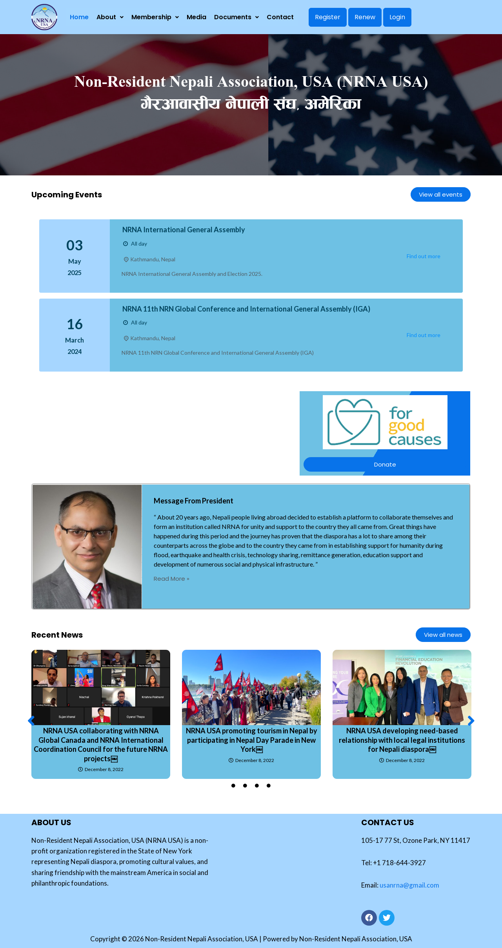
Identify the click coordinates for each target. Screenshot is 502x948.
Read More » (171, 579)
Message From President (193, 500)
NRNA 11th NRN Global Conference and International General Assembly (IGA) (246, 308)
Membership (155, 17)
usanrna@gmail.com (409, 885)
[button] (31, 720)
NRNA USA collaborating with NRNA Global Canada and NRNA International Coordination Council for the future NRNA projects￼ (101, 744)
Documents (236, 17)
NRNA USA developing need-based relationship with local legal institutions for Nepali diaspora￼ (402, 739)
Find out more (423, 256)
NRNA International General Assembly (183, 229)
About (110, 17)
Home (79, 17)
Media (196, 17)
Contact (280, 17)
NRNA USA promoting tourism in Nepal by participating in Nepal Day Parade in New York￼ (251, 739)
